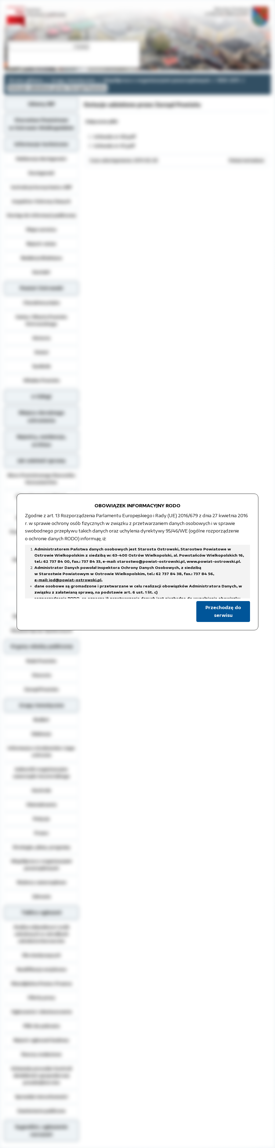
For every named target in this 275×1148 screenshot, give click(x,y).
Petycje (41, 818)
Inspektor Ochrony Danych (41, 201)
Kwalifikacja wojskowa (41, 969)
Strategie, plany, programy (41, 847)
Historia (41, 338)
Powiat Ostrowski (41, 288)
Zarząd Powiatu (41, 689)
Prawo (41, 832)
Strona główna (26, 80)
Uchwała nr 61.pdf (114, 145)
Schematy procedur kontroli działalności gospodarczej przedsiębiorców (41, 1075)
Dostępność (41, 172)
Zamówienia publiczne (41, 1110)
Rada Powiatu (41, 660)
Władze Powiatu (41, 380)
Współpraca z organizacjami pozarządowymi (156, 80)
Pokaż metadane (246, 160)
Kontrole (41, 790)
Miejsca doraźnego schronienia (41, 416)
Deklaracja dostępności (41, 158)
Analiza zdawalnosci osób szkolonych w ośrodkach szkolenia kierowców (41, 934)
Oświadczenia (41, 804)
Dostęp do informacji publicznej (41, 215)
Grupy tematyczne (73, 80)
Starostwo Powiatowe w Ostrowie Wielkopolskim (41, 124)
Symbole (41, 366)
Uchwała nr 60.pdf (114, 136)
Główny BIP (41, 104)
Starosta (41, 675)
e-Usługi (41, 396)
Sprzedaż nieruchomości (41, 1096)
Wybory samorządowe (41, 882)
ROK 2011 (229, 80)
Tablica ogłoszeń (41, 912)
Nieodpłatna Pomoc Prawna (41, 983)
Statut (41, 352)
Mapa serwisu (41, 229)
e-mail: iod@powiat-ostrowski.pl (67, 580)
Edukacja (41, 733)
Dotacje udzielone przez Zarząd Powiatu (57, 88)
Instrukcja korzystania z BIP (41, 187)
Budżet (41, 719)
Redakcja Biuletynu (41, 257)
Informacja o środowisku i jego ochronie (41, 751)
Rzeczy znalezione (41, 1054)
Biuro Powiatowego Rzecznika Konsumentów (41, 478)
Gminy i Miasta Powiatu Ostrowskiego (41, 320)
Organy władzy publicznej (41, 646)
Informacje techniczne (41, 144)
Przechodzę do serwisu (223, 611)
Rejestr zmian (41, 243)
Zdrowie (41, 896)
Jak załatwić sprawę (41, 460)
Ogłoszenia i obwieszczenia (41, 1011)
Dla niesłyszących (41, 955)
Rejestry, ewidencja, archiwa (41, 440)
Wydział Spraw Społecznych (41, 630)
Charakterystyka (41, 302)
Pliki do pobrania (41, 1025)
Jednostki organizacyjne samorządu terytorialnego (41, 772)
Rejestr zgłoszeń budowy (41, 1040)
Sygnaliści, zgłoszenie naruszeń (41, 1130)
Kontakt (41, 272)
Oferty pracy (41, 997)
